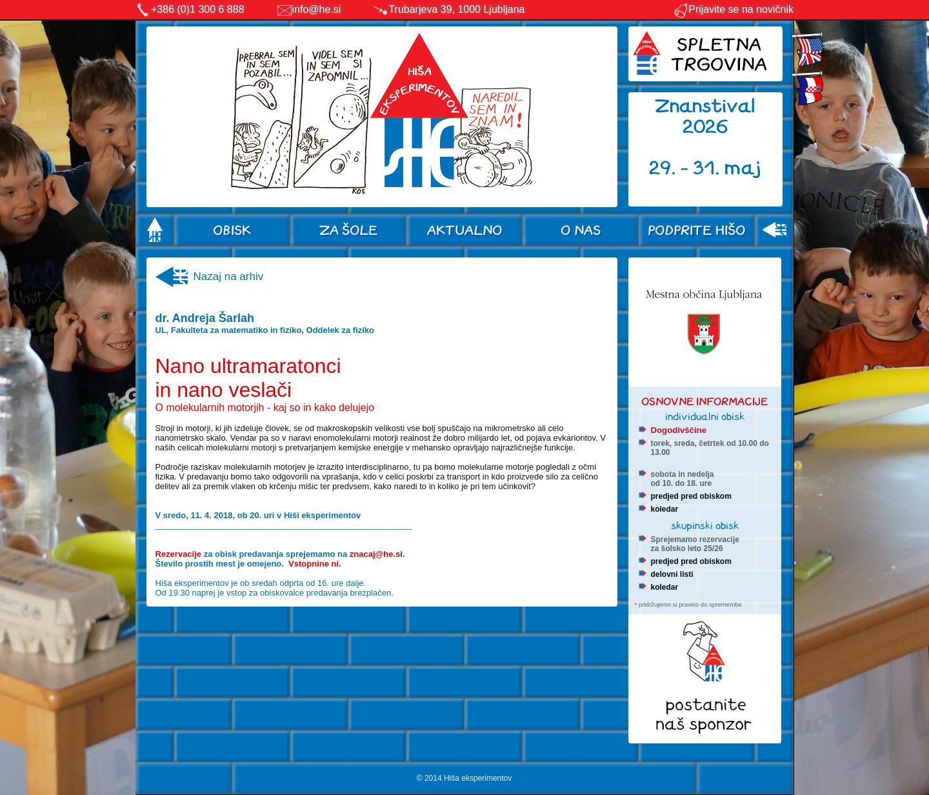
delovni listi (672, 574)
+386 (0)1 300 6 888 (198, 9)
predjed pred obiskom (691, 496)
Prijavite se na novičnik (733, 9)
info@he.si (316, 9)
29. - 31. (686, 168)
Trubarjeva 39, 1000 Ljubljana (456, 9)
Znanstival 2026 (705, 116)
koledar (665, 509)
